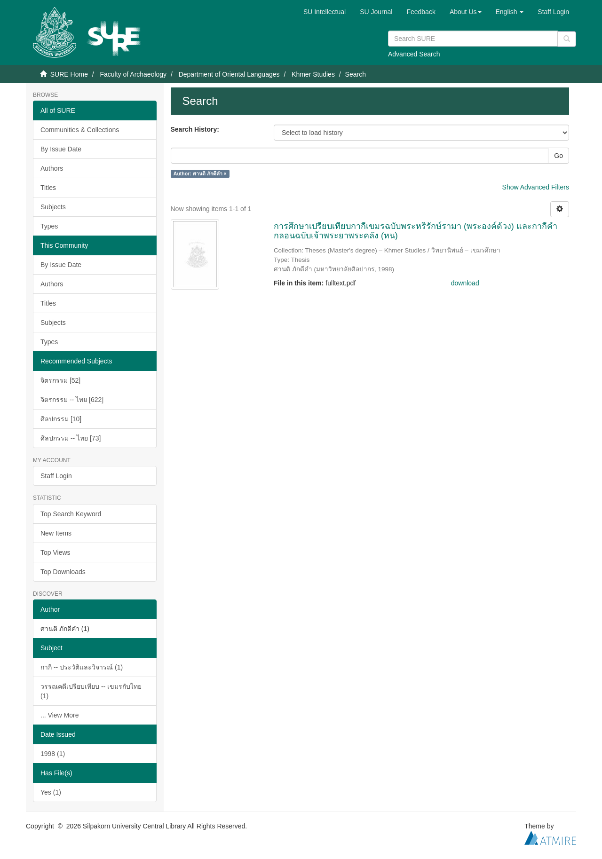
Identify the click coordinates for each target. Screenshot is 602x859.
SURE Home (69, 74)
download (465, 283)
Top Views (55, 552)
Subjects (53, 207)
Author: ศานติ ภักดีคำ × (200, 173)
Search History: (195, 129)
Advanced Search (414, 54)
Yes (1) (50, 792)
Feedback (420, 12)
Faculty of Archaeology (133, 74)
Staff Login (56, 476)
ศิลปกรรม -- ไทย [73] (70, 438)
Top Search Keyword (70, 514)
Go (558, 155)
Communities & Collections (79, 130)
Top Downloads (63, 571)
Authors (51, 168)
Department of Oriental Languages (229, 74)
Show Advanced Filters (535, 187)
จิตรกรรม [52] (60, 380)
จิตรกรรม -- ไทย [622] (71, 399)
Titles (48, 187)
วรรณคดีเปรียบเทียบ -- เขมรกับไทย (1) (91, 691)
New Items (55, 533)
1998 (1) (52, 753)
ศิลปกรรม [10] (60, 419)
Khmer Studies (313, 74)
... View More (59, 715)
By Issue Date (60, 149)
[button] (466, 12)
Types (49, 226)
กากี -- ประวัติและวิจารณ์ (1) (81, 667)
